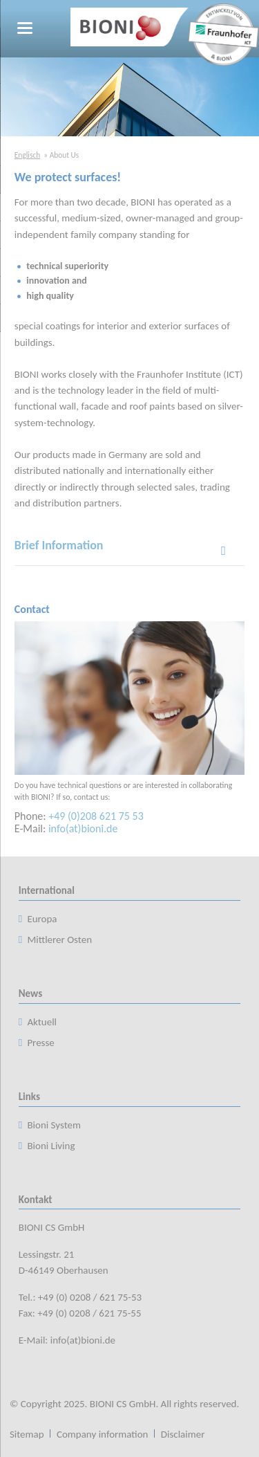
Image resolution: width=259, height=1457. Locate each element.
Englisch (27, 155)
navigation (25, 28)
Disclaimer (183, 1434)
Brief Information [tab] (59, 545)
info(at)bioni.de (83, 828)
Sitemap (27, 1434)
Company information (102, 1434)
